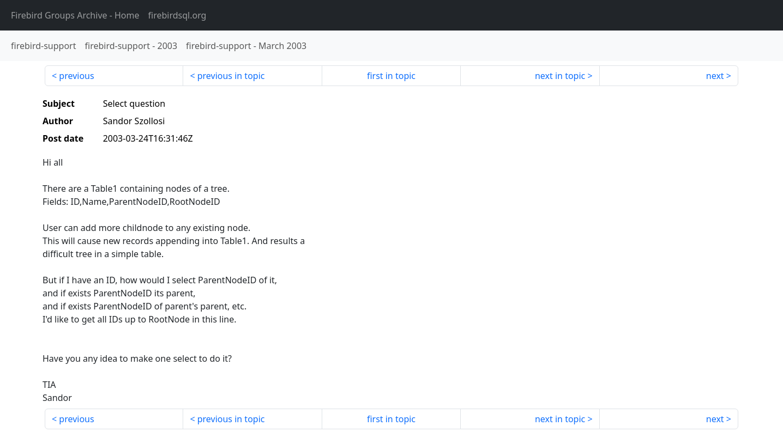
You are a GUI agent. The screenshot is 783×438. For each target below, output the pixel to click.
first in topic (391, 76)
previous (76, 76)
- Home (75, 15)
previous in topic (231, 76)
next (715, 76)
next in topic (560, 76)
